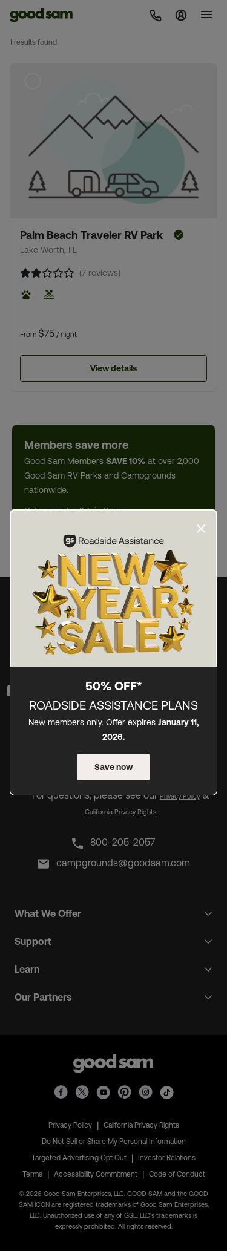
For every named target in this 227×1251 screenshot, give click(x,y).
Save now (113, 767)
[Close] (201, 528)
